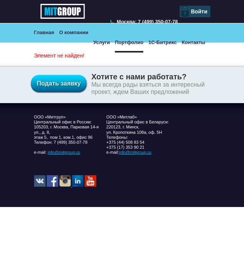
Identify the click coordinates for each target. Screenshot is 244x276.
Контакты (193, 42)
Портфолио (129, 42)
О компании (73, 32)
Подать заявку (59, 83)
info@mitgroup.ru (64, 152)
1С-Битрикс (162, 42)
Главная (44, 32)
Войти (199, 11)
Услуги (101, 42)
